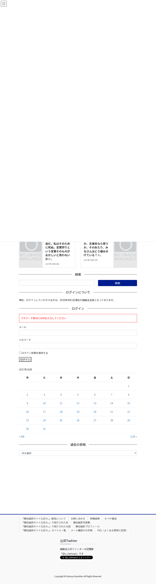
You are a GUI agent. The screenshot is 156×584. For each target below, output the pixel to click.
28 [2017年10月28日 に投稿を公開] (111, 420)
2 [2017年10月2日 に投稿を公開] (27, 394)
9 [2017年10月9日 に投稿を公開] (27, 403)
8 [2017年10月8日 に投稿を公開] (128, 394)
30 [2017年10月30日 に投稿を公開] (27, 429)
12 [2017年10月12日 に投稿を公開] (78, 403)
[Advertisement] (78, 484)
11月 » (133, 436)
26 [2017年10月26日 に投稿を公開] (78, 420)
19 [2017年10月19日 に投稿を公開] (78, 411)
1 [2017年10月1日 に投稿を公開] (128, 386)
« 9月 (21, 436)
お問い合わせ (78, 518)
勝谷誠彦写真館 (81, 522)
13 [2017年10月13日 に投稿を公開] (95, 403)
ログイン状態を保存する (35, 353)
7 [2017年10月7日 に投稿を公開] (111, 394)
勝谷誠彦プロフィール (88, 526)
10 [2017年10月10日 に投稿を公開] (44, 403)
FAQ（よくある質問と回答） (112, 530)
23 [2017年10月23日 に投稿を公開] (27, 420)
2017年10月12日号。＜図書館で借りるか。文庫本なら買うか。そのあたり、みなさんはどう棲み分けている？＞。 (97, 245)
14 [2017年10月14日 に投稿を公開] (111, 403)
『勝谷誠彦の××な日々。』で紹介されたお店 (46, 526)
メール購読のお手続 (81, 530)
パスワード (25, 340)
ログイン (25, 359)
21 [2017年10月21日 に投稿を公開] (111, 411)
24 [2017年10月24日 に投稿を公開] (44, 420)
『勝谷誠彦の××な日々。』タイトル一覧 (44, 530)
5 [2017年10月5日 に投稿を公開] (78, 394)
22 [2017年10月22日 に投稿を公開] (128, 411)
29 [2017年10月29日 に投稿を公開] (128, 420)
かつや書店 (111, 518)
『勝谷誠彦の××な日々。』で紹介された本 (45, 522)
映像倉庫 (95, 518)
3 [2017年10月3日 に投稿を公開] (44, 394)
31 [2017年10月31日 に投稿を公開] (44, 429)
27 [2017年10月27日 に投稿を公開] (95, 420)
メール (22, 327)
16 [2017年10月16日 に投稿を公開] (27, 411)
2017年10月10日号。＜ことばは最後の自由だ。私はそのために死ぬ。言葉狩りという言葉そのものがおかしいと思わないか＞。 (58, 247)
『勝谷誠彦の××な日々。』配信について (44, 518)
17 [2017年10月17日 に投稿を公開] (44, 411)
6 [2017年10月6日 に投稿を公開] (95, 394)
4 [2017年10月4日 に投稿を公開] (61, 394)
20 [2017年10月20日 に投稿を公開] (95, 411)
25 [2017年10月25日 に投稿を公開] (61, 420)
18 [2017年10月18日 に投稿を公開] (61, 411)
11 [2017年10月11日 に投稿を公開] (61, 403)
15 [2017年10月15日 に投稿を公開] (128, 403)
